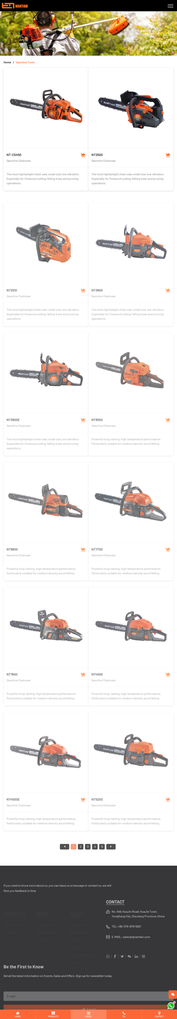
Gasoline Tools (25, 62)
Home (7, 62)
